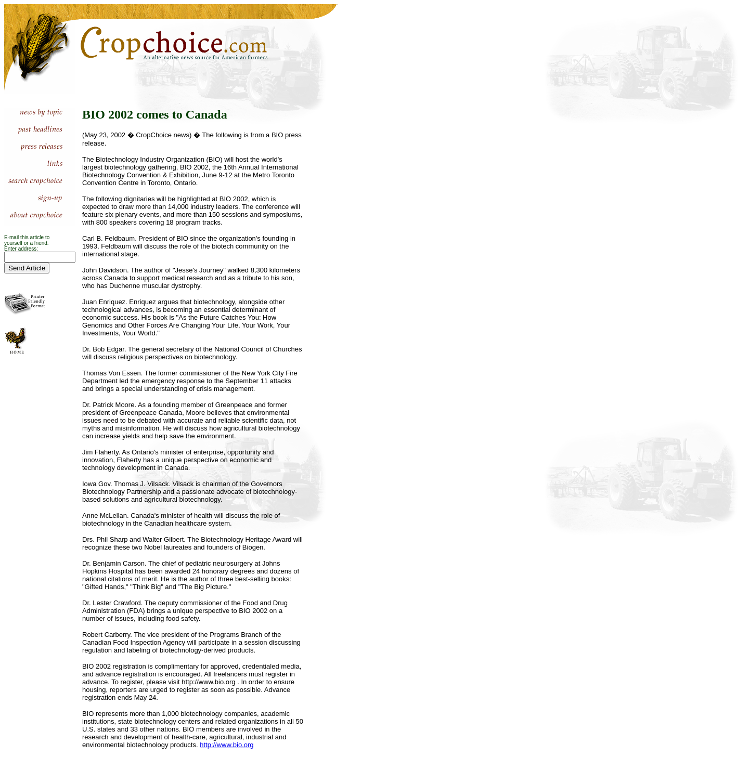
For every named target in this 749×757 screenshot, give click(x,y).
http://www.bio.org (226, 745)
